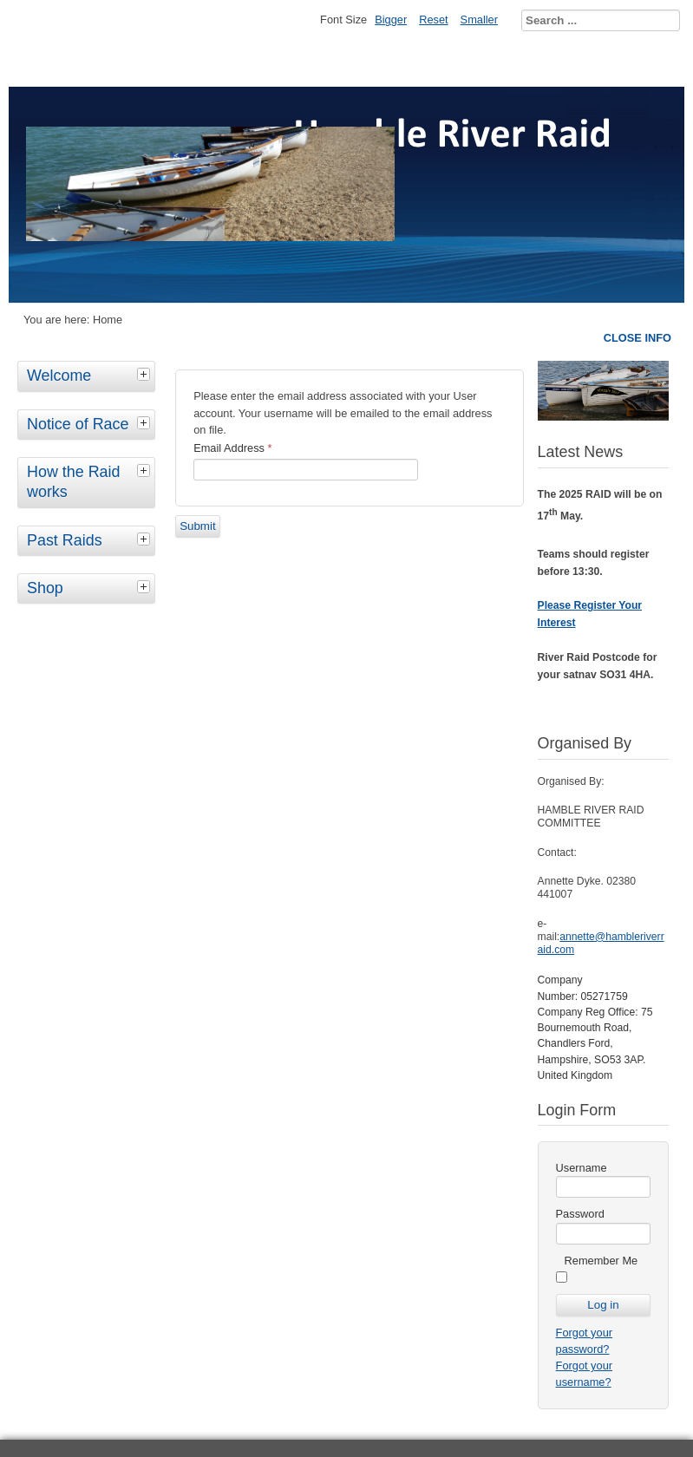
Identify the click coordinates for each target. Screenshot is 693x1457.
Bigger (391, 19)
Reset (433, 19)
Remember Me (601, 1260)
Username (581, 1167)
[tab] (145, 374)
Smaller (479, 19)
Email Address (232, 447)
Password (580, 1213)
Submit (197, 525)
